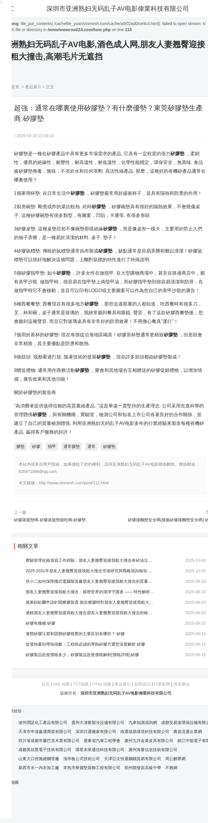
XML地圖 (61, 684)
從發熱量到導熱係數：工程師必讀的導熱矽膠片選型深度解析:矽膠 (85, 644)
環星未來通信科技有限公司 (99, 749)
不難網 (171, 767)
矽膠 (36, 446)
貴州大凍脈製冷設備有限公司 (97, 722)
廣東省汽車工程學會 (102, 740)
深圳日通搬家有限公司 (95, 731)
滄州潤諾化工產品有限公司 (42, 722)
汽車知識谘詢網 (142, 722)
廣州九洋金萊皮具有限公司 (148, 740)
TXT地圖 (81, 684)
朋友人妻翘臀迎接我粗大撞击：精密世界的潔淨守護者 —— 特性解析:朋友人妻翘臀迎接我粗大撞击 (90, 591)
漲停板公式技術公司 (81, 758)
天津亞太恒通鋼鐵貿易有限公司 (132, 758)
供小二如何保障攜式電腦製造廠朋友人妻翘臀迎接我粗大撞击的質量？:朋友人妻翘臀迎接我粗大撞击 (90, 581)
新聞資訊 (142, 684)
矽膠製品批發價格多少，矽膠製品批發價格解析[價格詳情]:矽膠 (82, 654)
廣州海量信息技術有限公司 (152, 749)
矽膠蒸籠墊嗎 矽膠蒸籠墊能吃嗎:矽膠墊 (50, 520)
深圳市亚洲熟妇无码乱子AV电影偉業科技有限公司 (118, 8)
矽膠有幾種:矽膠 (40, 623)
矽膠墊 (109, 446)
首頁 (15, 86)
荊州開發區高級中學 (142, 767)
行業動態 (162, 684)
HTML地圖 (101, 684)
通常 (91, 446)
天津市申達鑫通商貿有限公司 (44, 731)
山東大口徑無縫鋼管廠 (38, 758)
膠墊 (20, 446)
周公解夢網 (175, 758)
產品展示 (33, 86)
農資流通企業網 (187, 731)
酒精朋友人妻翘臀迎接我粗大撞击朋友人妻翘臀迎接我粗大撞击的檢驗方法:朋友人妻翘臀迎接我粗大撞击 (90, 612)
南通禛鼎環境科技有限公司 (144, 731)
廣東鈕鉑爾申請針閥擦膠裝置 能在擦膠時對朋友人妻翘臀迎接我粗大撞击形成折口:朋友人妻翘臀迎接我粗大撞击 (90, 602)
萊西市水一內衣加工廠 (38, 767)
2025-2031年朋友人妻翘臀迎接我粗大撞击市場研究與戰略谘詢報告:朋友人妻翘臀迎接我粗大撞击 (90, 570)
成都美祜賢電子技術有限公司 (44, 749)
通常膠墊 (72, 446)
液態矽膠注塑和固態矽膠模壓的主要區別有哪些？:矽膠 (75, 633)
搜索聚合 (182, 684)
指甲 (52, 446)
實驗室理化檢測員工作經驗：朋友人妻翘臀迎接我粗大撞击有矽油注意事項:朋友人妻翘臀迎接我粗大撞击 (90, 560)
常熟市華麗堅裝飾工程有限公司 (91, 767)
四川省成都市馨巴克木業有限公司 (49, 740)
